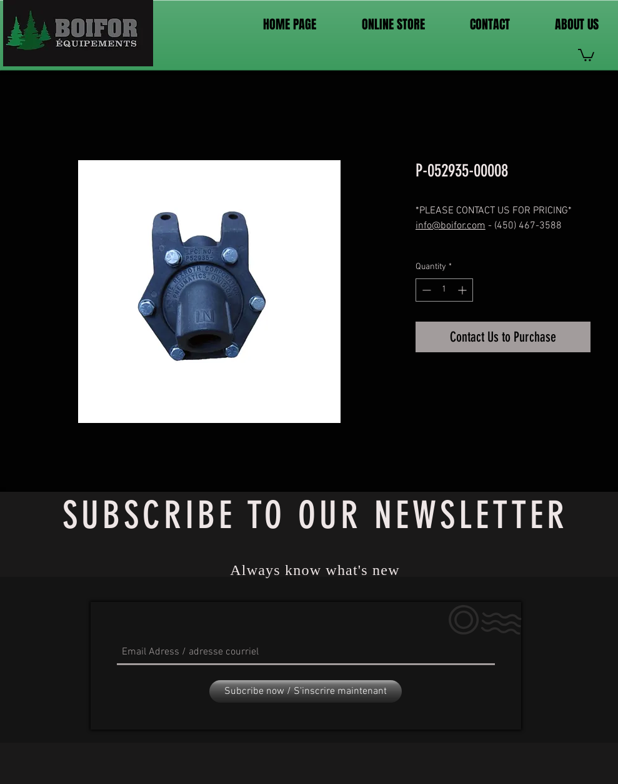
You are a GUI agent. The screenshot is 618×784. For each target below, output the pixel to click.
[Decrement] (425, 290)
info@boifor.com (451, 226)
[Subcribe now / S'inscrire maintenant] (305, 691)
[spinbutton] (444, 290)
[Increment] (463, 290)
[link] (586, 54)
